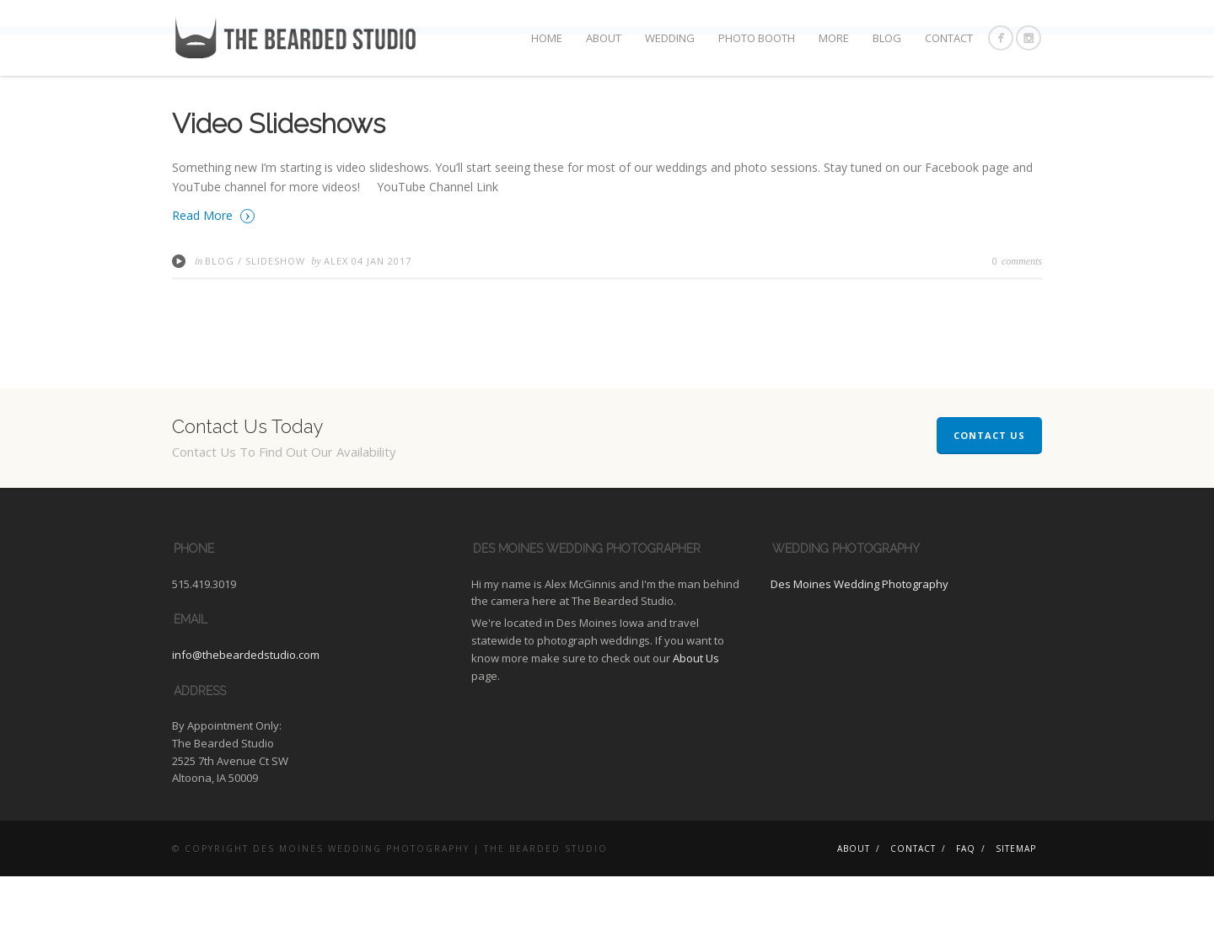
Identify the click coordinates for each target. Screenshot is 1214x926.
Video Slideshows (278, 173)
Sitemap (1016, 898)
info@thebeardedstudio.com (246, 704)
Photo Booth (756, 37)
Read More (213, 264)
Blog (887, 37)
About (603, 37)
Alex (338, 309)
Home (546, 37)
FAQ (965, 898)
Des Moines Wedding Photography (859, 632)
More (834, 37)
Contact (949, 37)
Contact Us (989, 485)
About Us (696, 707)
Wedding (670, 37)
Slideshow (275, 309)
